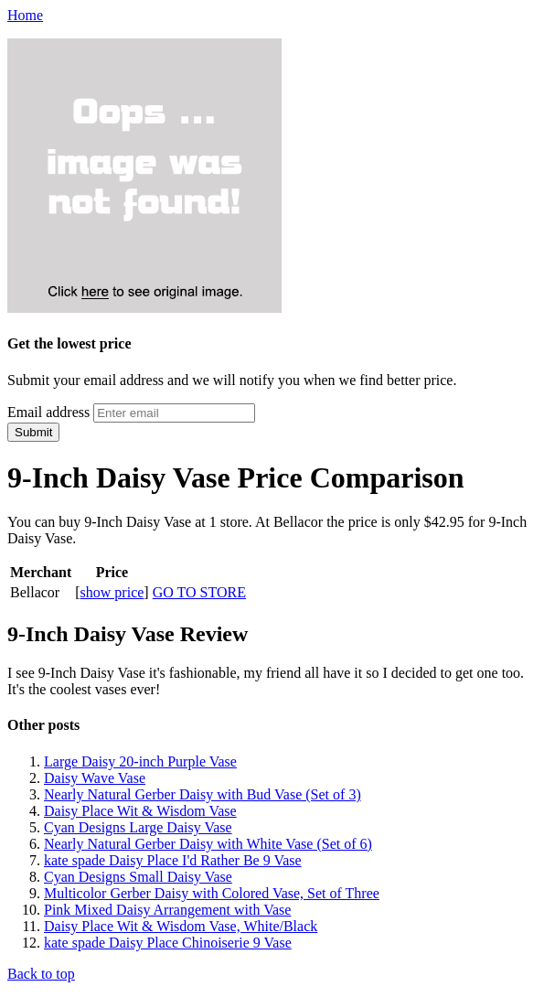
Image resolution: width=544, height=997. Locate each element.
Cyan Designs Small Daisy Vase (138, 876)
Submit (33, 432)
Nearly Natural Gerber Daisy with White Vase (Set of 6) (208, 844)
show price (112, 592)
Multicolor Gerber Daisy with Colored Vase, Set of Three (211, 893)
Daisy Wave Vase (94, 778)
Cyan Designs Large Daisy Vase (138, 827)
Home (25, 15)
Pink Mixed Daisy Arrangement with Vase (167, 909)
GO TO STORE (199, 592)
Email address (48, 412)
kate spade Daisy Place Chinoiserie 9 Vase (168, 942)
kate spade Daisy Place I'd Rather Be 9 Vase (173, 860)
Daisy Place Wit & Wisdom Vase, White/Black (180, 926)
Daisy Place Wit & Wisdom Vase (140, 811)
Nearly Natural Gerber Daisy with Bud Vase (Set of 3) (202, 794)
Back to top (41, 973)
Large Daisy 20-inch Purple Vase (140, 761)
